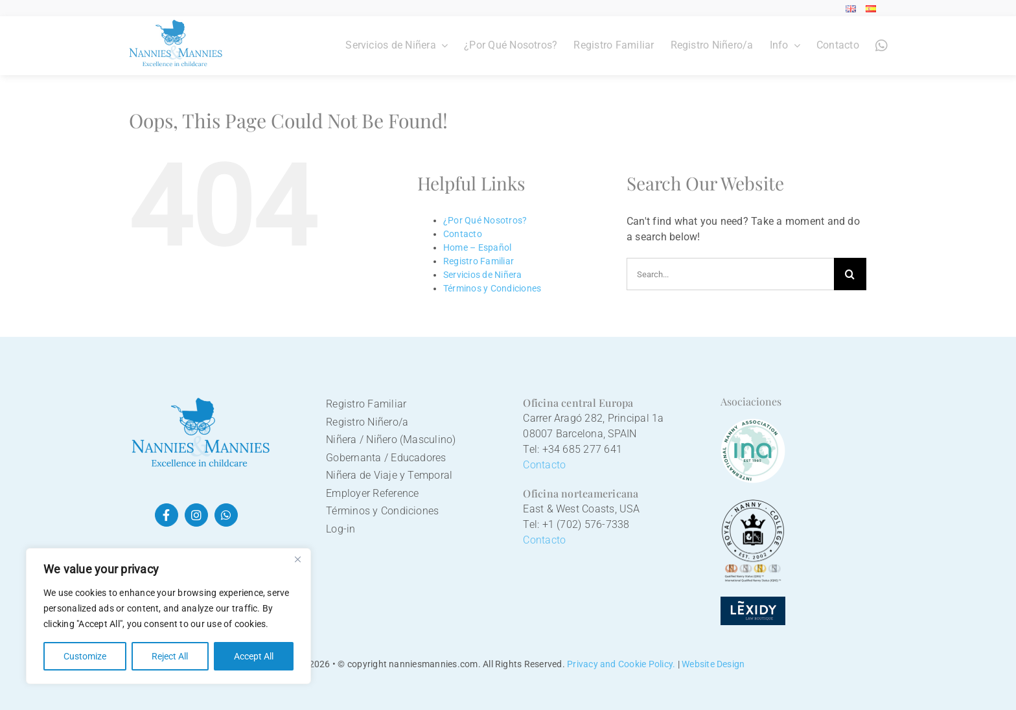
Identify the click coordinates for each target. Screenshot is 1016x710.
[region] (168, 616)
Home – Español (477, 247)
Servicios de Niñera (482, 274)
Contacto (462, 234)
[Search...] (730, 274)
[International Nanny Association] (753, 423)
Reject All (170, 656)
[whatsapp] (226, 515)
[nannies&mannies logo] (200, 400)
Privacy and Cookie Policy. (621, 664)
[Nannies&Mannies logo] (176, 24)
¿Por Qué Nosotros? (485, 220)
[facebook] (166, 515)
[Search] (850, 274)
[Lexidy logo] (753, 601)
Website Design (713, 664)
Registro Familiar (478, 261)
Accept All (253, 656)
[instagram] (196, 515)
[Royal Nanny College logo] (753, 504)
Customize (85, 656)
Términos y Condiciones (492, 288)
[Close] (297, 559)
